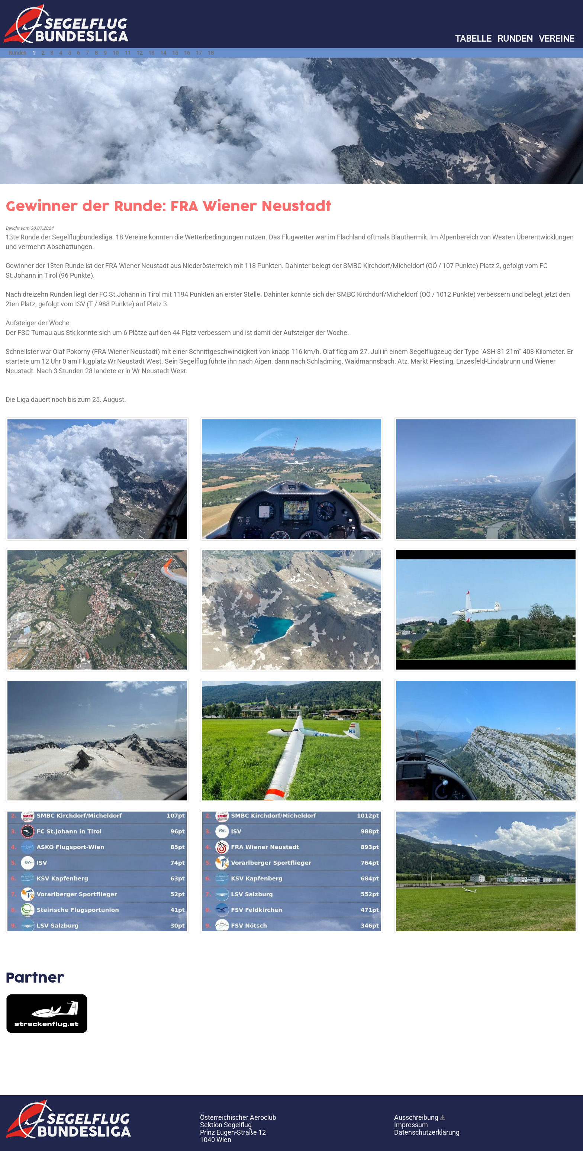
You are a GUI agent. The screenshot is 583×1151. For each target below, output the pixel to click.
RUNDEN (515, 38)
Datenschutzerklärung (427, 1132)
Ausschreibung (416, 1117)
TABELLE (473, 38)
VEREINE (556, 38)
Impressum (411, 1125)
